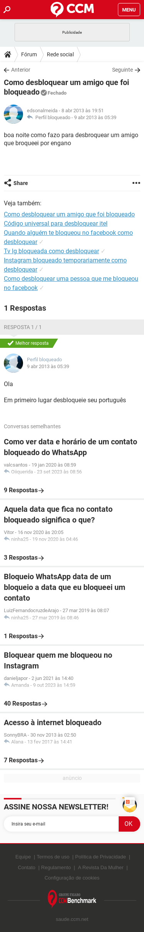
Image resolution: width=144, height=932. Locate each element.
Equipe (23, 857)
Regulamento (56, 867)
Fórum (29, 54)
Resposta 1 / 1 (23, 327)
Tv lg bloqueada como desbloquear (51, 251)
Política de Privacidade (100, 857)
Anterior (20, 70)
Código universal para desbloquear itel (56, 223)
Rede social (60, 54)
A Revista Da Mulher (101, 867)
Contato (26, 867)
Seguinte (122, 70)
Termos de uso (52, 857)
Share (20, 183)
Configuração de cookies (72, 878)
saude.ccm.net (72, 919)
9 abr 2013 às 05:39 (95, 117)
